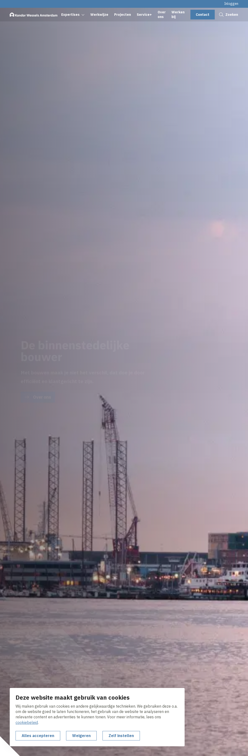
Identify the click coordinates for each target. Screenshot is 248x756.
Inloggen (231, 3)
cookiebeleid (27, 722)
